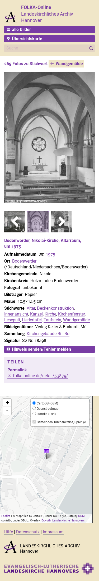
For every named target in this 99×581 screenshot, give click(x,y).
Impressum (53, 531)
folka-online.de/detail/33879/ (40, 375)
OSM (81, 516)
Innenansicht (16, 314)
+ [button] (7, 402)
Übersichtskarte (27, 38)
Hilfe (8, 531)
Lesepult (12, 319)
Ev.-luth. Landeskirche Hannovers (63, 520)
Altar (31, 308)
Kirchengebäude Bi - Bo (48, 333)
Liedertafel (32, 319)
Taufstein (52, 319)
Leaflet (5, 516)
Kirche (50, 314)
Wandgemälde (69, 63)
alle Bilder (21, 29)
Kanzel (36, 314)
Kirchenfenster (71, 314)
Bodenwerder (24, 261)
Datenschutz (28, 531)
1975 (50, 254)
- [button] (7, 411)
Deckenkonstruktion (55, 308)
